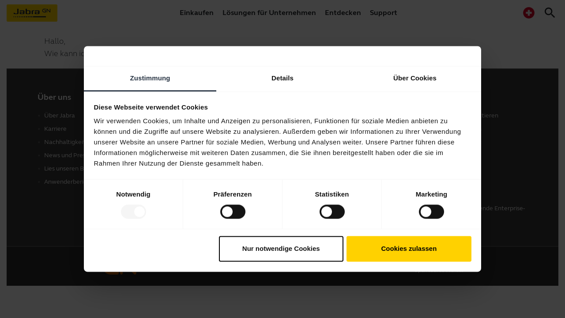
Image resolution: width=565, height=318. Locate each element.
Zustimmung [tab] (150, 78)
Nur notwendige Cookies (281, 248)
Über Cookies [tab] (415, 78)
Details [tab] (282, 78)
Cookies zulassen (409, 248)
